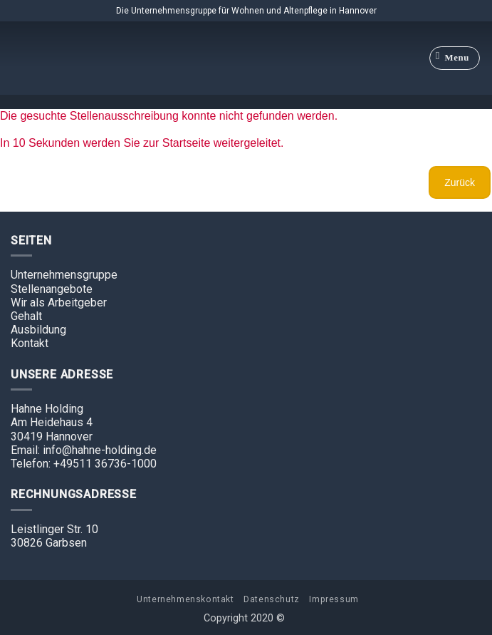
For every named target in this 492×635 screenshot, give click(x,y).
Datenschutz (272, 599)
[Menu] (455, 58)
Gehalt (26, 316)
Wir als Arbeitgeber (59, 302)
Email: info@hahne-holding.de (84, 450)
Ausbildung (38, 329)
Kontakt (29, 343)
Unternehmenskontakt (185, 599)
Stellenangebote (52, 289)
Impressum (334, 599)
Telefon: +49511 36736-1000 (84, 463)
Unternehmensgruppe (64, 275)
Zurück (459, 182)
